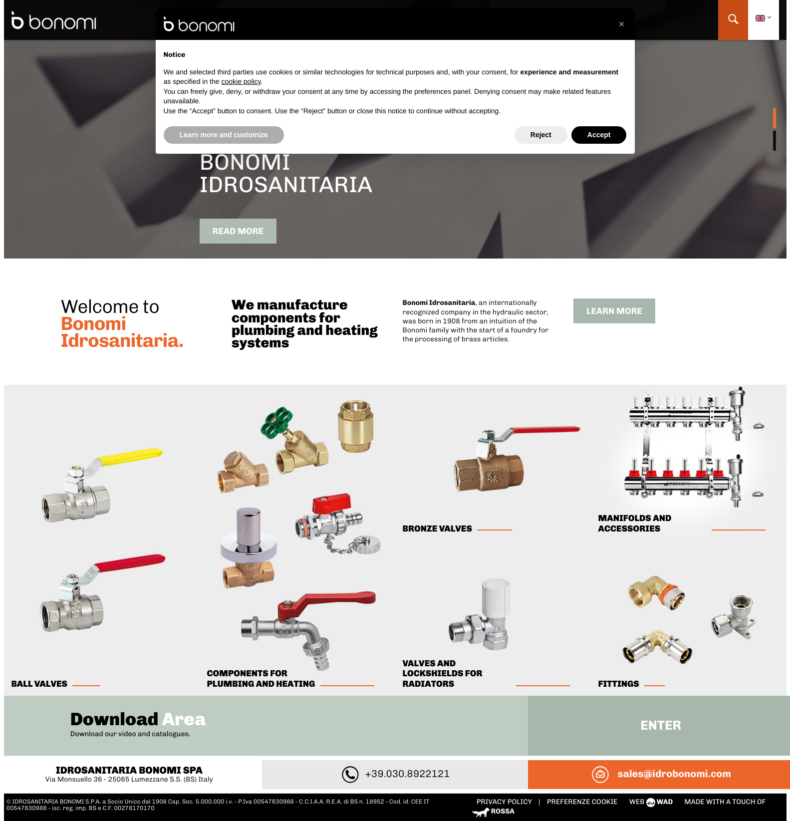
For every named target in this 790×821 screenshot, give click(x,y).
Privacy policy (505, 802)
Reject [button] (540, 135)
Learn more (614, 311)
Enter (660, 725)
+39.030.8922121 (395, 774)
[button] (622, 24)
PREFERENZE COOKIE (582, 802)
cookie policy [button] (241, 81)
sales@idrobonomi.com (660, 774)
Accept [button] (599, 135)
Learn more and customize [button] (224, 135)
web (652, 802)
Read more (238, 231)
